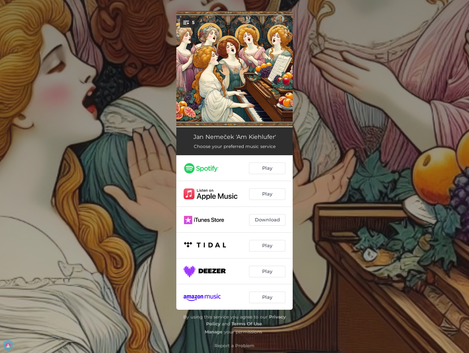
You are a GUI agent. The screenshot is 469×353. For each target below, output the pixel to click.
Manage (214, 331)
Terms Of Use (247, 323)
